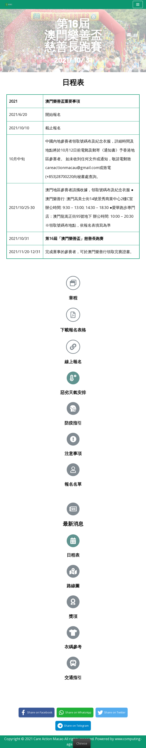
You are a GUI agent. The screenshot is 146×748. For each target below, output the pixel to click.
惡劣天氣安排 (73, 392)
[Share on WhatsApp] (75, 712)
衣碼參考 (73, 646)
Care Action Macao (48, 738)
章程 (73, 297)
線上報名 (73, 361)
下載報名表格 (73, 329)
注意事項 (73, 453)
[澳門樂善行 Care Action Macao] (7, 4)
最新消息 (73, 524)
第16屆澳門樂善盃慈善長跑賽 (73, 34)
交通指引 (73, 677)
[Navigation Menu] (138, 4)
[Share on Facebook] (37, 712)
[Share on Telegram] (73, 726)
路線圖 (73, 585)
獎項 (73, 616)
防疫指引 (73, 422)
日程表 (73, 554)
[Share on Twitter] (112, 712)
